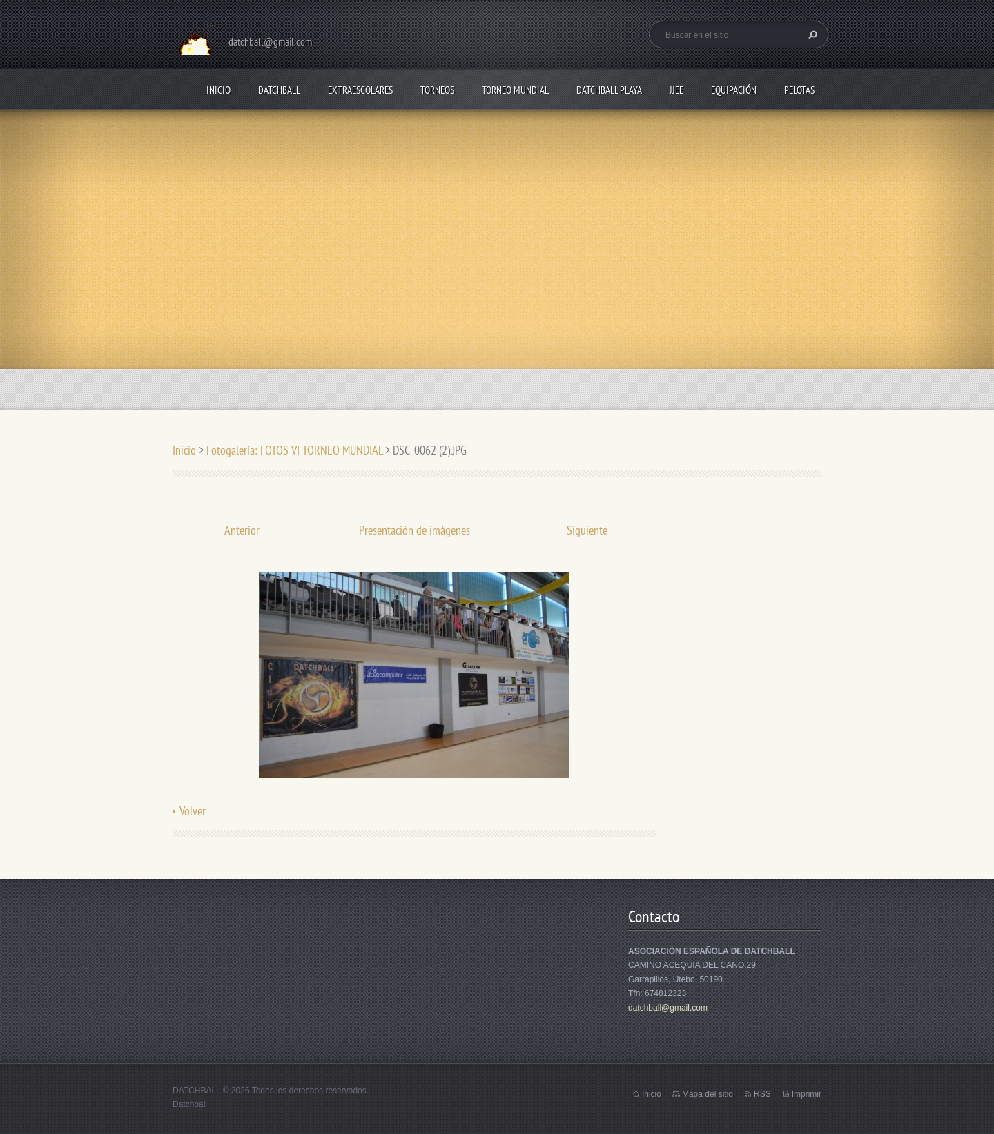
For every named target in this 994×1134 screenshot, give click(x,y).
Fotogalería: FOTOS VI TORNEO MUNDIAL (294, 450)
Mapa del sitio (707, 1094)
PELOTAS (799, 90)
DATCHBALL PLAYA (609, 90)
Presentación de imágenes (414, 530)
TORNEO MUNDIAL (515, 90)
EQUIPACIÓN (734, 90)
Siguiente (587, 530)
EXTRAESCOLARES (360, 90)
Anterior (242, 530)
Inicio (218, 90)
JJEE (676, 90)
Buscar (811, 34)
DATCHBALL (279, 90)
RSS (762, 1094)
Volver (192, 811)
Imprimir (806, 1094)
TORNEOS (437, 90)
